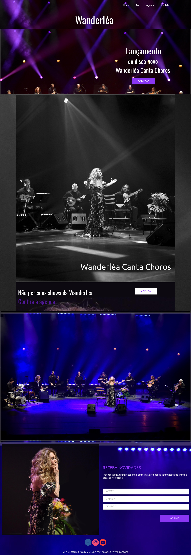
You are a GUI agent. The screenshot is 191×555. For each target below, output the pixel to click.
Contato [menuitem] (165, 5)
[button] (143, 81)
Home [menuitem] (126, 5)
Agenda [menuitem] (150, 5)
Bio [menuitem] (138, 5)
